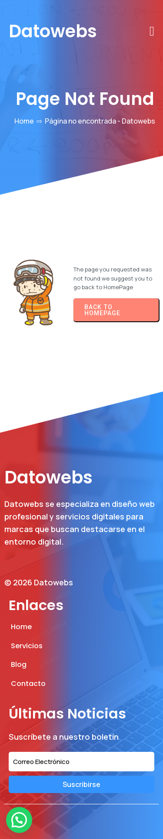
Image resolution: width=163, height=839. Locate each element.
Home (24, 121)
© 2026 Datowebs (38, 582)
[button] (19, 820)
